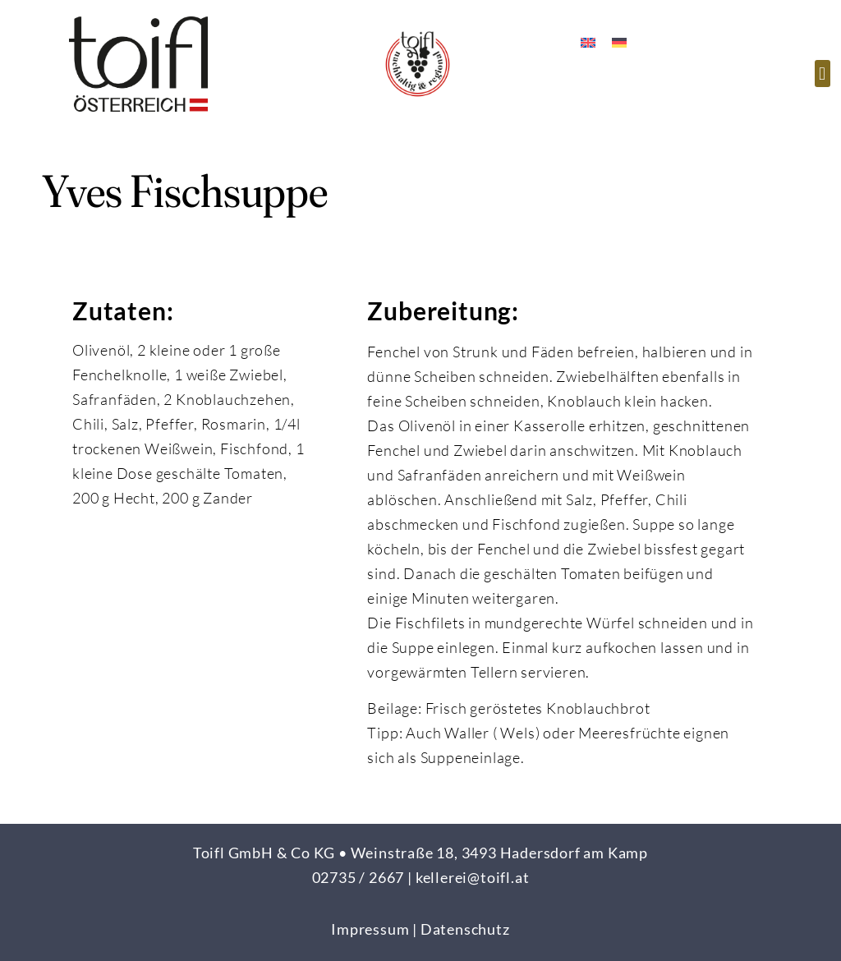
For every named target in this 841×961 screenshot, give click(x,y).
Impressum (370, 929)
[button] (822, 73)
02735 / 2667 (358, 877)
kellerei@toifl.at (473, 877)
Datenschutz (465, 929)
